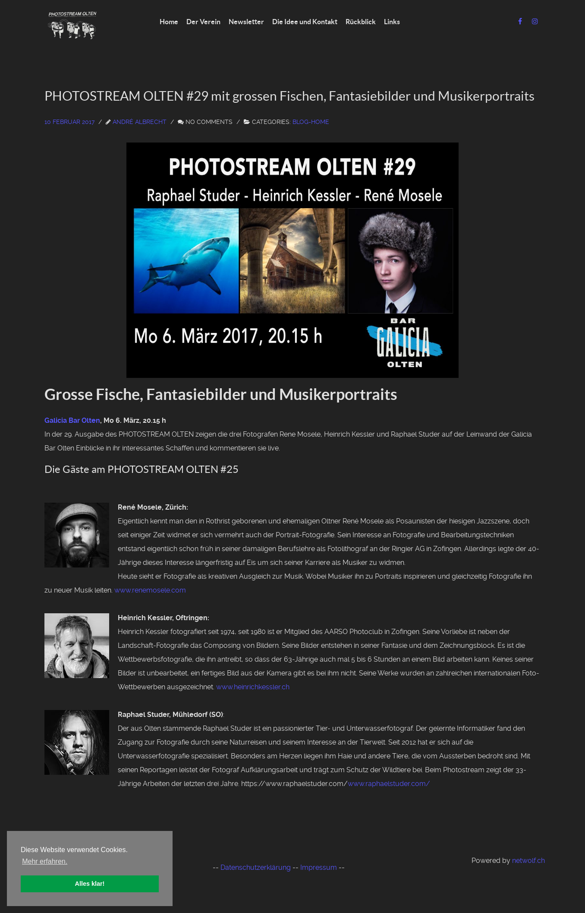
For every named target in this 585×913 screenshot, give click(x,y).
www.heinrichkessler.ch (252, 687)
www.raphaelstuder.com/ (389, 784)
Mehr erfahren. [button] (44, 861)
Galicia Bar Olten (72, 420)
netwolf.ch (528, 860)
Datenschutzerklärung (255, 867)
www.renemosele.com (150, 590)
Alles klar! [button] (90, 883)
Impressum (318, 867)
